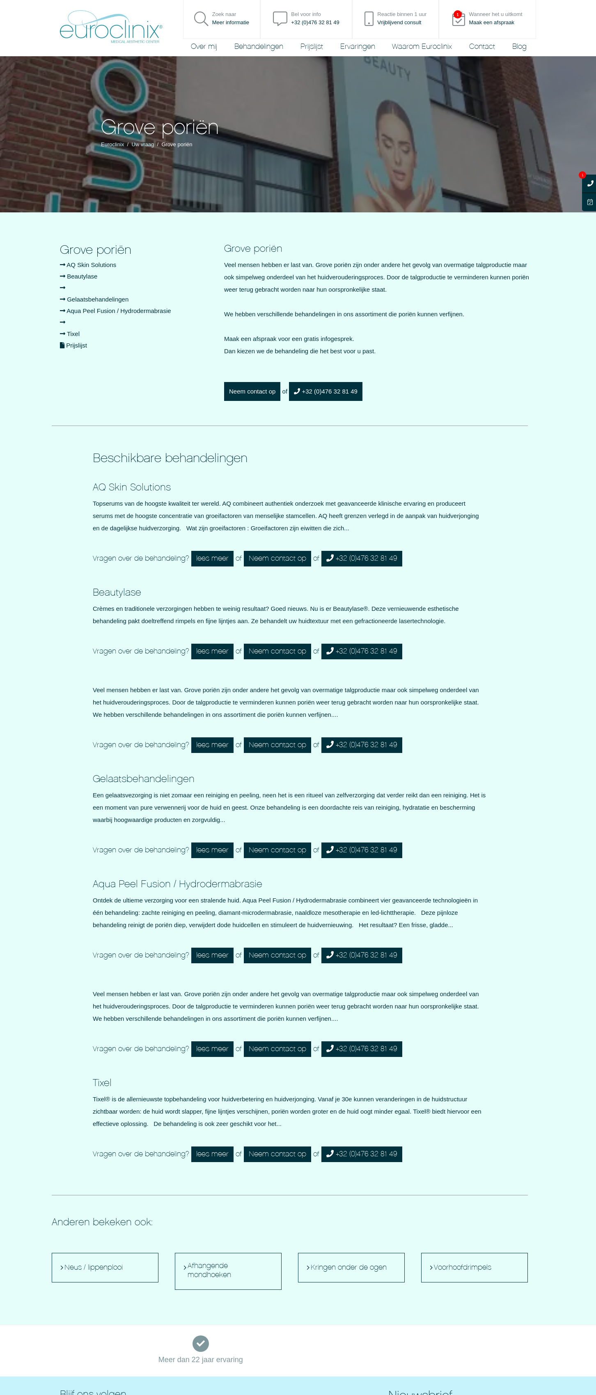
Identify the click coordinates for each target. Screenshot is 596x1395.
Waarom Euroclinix (422, 46)
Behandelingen (258, 46)
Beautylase (78, 276)
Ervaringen (357, 46)
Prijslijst (311, 46)
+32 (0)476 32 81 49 (326, 391)
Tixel (70, 333)
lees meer (212, 558)
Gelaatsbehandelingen (94, 299)
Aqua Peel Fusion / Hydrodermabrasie (115, 310)
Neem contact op (252, 391)
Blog (519, 46)
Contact (482, 46)
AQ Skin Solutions (88, 264)
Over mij (204, 46)
